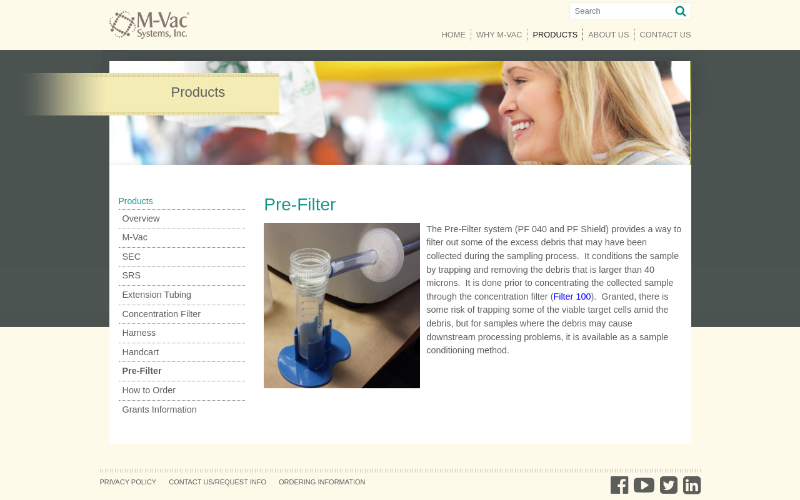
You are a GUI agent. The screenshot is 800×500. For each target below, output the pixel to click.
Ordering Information (322, 482)
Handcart (140, 352)
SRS (131, 275)
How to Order (149, 390)
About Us (608, 34)
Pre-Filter (142, 371)
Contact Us (665, 34)
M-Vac (135, 237)
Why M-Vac (499, 34)
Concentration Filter (161, 314)
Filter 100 (572, 296)
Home (454, 34)
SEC (131, 257)
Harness (139, 333)
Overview (141, 218)
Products (558, 34)
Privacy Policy (128, 482)
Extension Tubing (156, 295)
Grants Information (159, 409)
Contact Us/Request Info (217, 482)
